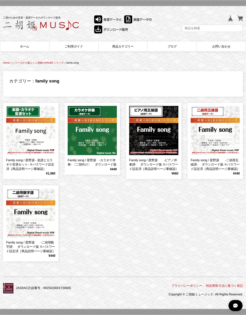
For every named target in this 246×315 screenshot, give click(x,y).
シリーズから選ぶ (22, 62)
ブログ (172, 46)
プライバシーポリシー (186, 285)
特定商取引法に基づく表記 (224, 285)
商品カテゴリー (123, 46)
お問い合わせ (221, 46)
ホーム (24, 46)
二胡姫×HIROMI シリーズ (49, 62)
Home (6, 62)
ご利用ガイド (74, 46)
